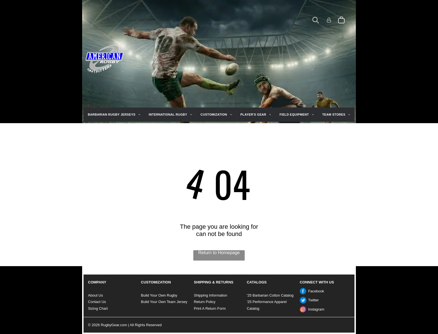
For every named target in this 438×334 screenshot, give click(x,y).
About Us (95, 295)
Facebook (316, 291)
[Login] (329, 20)
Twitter (313, 300)
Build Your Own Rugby (159, 295)
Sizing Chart (98, 308)
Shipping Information (210, 295)
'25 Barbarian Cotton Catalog (270, 295)
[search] (315, 20)
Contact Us (97, 302)
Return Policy (204, 302)
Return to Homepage (219, 252)
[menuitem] (114, 114)
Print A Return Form (210, 308)
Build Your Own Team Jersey (164, 302)
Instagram (316, 309)
